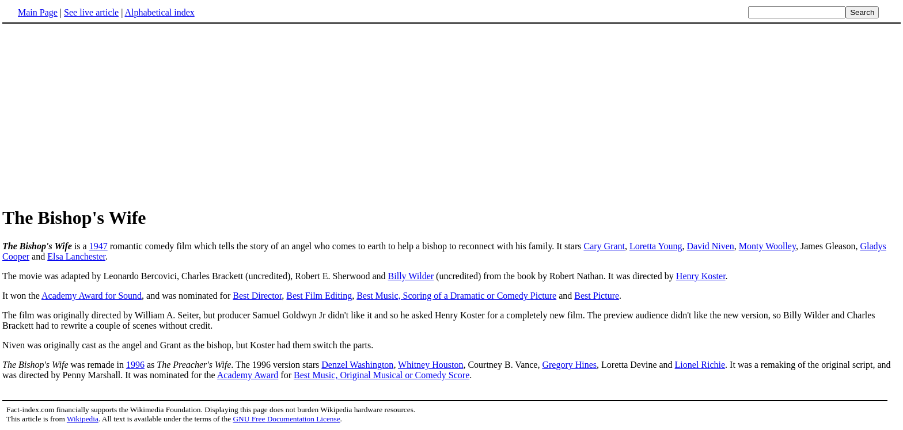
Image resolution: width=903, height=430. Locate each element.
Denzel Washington (357, 365)
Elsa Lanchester (76, 256)
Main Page (38, 12)
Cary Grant (604, 246)
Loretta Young (655, 246)
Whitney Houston (430, 365)
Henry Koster (701, 276)
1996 (135, 365)
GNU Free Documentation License (286, 418)
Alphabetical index (159, 12)
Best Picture (596, 295)
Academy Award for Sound (91, 295)
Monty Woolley (767, 246)
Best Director (257, 295)
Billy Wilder (411, 276)
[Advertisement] (451, 114)
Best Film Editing (319, 295)
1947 (98, 246)
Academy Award (248, 375)
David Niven (710, 246)
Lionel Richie (700, 365)
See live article (91, 12)
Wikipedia (82, 418)
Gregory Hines (569, 365)
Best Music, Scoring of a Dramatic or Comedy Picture (456, 295)
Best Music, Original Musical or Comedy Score (381, 375)
